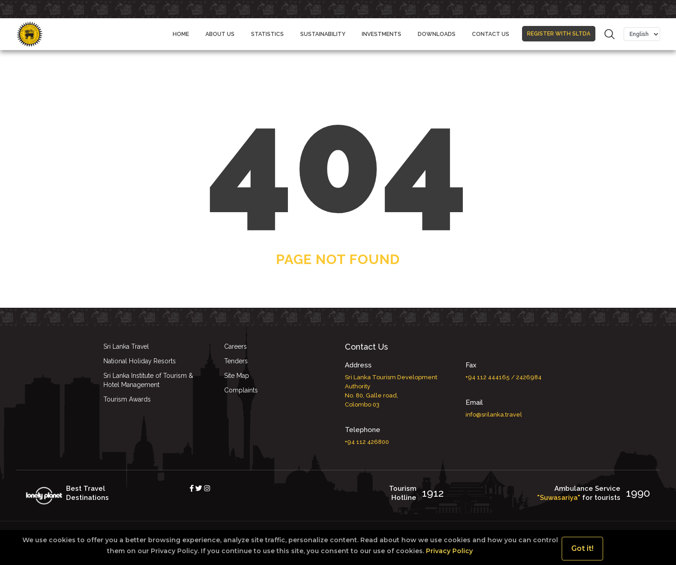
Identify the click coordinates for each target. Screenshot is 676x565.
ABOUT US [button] (220, 34)
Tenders (236, 361)
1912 (433, 493)
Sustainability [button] (322, 34)
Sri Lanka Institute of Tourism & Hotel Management (148, 380)
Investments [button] (381, 34)
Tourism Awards (127, 399)
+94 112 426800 (367, 441)
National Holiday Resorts (139, 361)
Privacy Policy (448, 551)
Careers (235, 346)
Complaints (241, 390)
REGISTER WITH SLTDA (558, 29)
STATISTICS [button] (267, 34)
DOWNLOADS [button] (437, 34)
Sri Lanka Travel (126, 346)
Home (181, 34)
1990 (638, 493)
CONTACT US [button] (490, 34)
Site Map (236, 375)
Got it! (582, 548)
